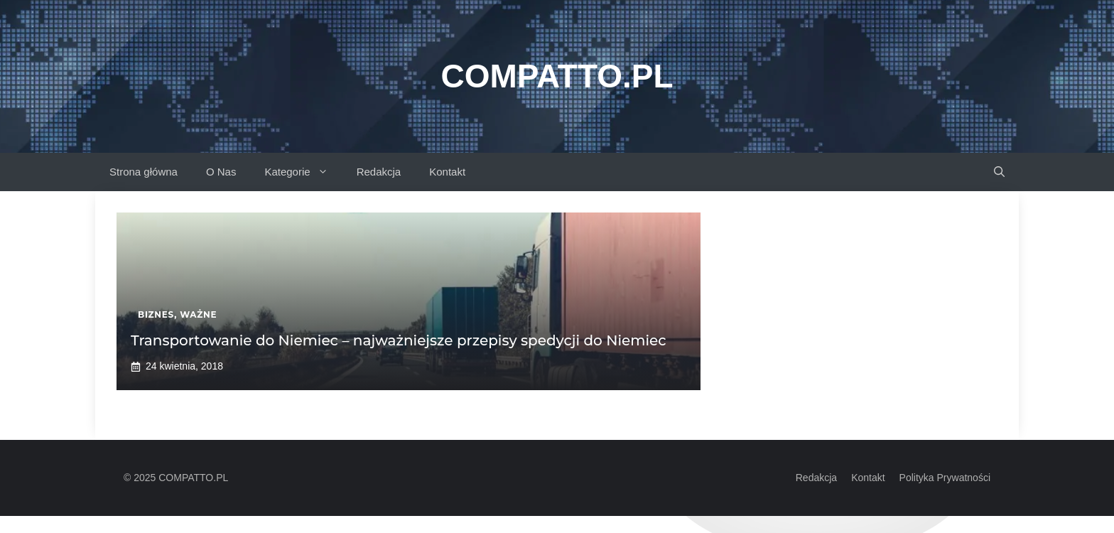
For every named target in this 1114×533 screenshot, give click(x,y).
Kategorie (303, 172)
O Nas (221, 172)
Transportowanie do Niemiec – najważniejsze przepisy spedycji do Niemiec (398, 340)
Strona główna (143, 172)
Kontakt (447, 172)
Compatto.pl (556, 76)
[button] (999, 172)
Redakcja (379, 172)
